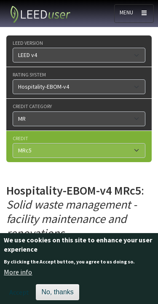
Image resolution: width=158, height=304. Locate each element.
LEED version (28, 43)
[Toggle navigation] (134, 13)
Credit (20, 138)
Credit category (32, 106)
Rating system (29, 74)
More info (18, 275)
